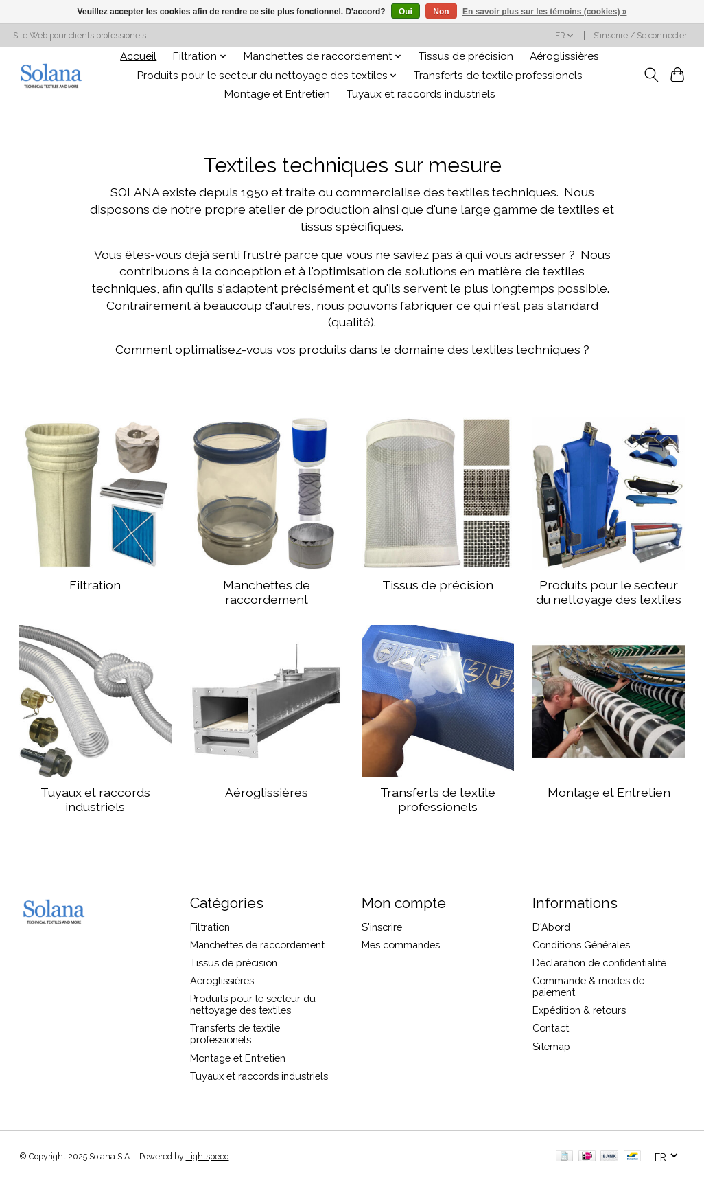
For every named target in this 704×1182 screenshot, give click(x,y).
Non (441, 11)
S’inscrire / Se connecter (640, 36)
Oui (405, 11)
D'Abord (551, 927)
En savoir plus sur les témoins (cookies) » (544, 11)
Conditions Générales (581, 945)
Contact (550, 1028)
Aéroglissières (564, 56)
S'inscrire (382, 927)
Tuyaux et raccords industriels (421, 94)
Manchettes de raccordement (266, 592)
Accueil (138, 56)
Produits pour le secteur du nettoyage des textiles (608, 592)
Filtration (95, 585)
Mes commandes (401, 945)
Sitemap (551, 1046)
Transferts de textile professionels (498, 75)
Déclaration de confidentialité (599, 962)
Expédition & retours (579, 1010)
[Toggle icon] (651, 74)
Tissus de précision (466, 56)
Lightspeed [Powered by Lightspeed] (207, 1156)
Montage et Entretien (277, 94)
